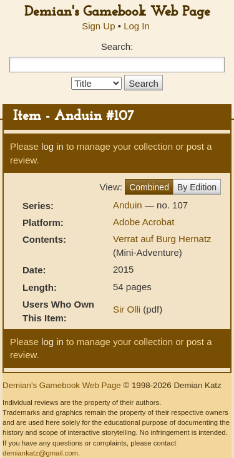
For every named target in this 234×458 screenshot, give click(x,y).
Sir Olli (126, 309)
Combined (149, 187)
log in (52, 146)
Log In (137, 26)
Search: (117, 46)
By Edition (197, 187)
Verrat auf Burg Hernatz (162, 238)
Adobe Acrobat (143, 222)
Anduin (129, 205)
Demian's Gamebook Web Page (117, 12)
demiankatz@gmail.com (40, 453)
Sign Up (98, 26)
